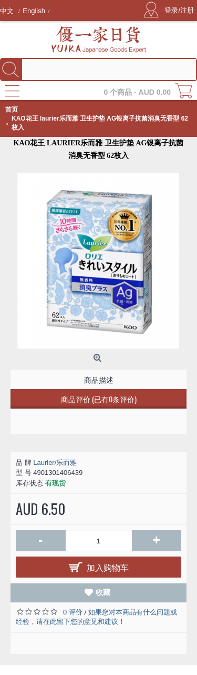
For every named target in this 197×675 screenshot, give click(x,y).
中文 (8, 11)
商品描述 (98, 379)
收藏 (103, 592)
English (34, 11)
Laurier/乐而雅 (55, 462)
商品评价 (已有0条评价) (99, 398)
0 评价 (72, 612)
